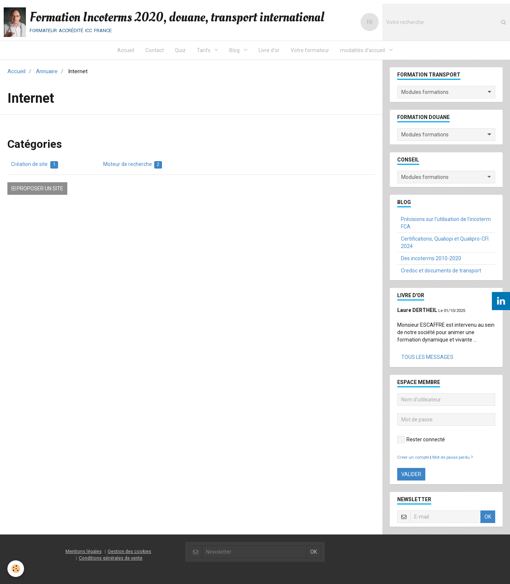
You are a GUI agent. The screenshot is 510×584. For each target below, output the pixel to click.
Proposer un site (37, 188)
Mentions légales (83, 551)
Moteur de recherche (132, 165)
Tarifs (204, 50)
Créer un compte (413, 457)
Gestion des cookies (129, 551)
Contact (154, 50)
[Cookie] (15, 568)
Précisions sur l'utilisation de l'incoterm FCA (446, 223)
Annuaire (47, 71)
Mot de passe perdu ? (452, 457)
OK (487, 517)
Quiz (180, 50)
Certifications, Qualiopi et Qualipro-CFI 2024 (445, 242)
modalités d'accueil (363, 50)
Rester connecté (421, 439)
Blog (235, 50)
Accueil (125, 50)
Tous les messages (427, 357)
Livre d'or (269, 50)
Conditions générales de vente (110, 558)
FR (370, 22)
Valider (411, 474)
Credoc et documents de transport (441, 271)
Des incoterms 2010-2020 (431, 258)
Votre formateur (310, 50)
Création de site (34, 165)
